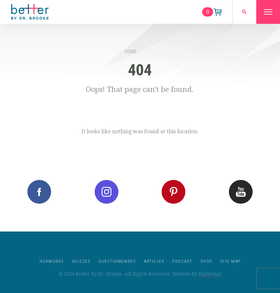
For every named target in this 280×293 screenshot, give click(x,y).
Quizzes (81, 266)
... (153, 51)
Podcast (182, 266)
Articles (154, 266)
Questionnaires (117, 266)
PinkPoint (210, 279)
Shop (206, 266)
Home (131, 51)
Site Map (230, 266)
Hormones (52, 266)
